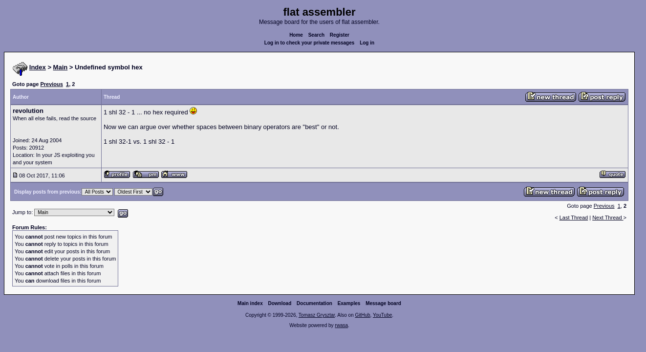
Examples (349, 303)
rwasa (341, 325)
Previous (51, 84)
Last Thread (574, 217)
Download (280, 303)
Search (316, 35)
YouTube (382, 315)
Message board (383, 303)
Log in (367, 42)
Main (60, 67)
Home (296, 35)
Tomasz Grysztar (317, 315)
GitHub (362, 315)
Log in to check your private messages (309, 42)
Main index (250, 303)
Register (339, 35)
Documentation (314, 303)
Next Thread (607, 217)
